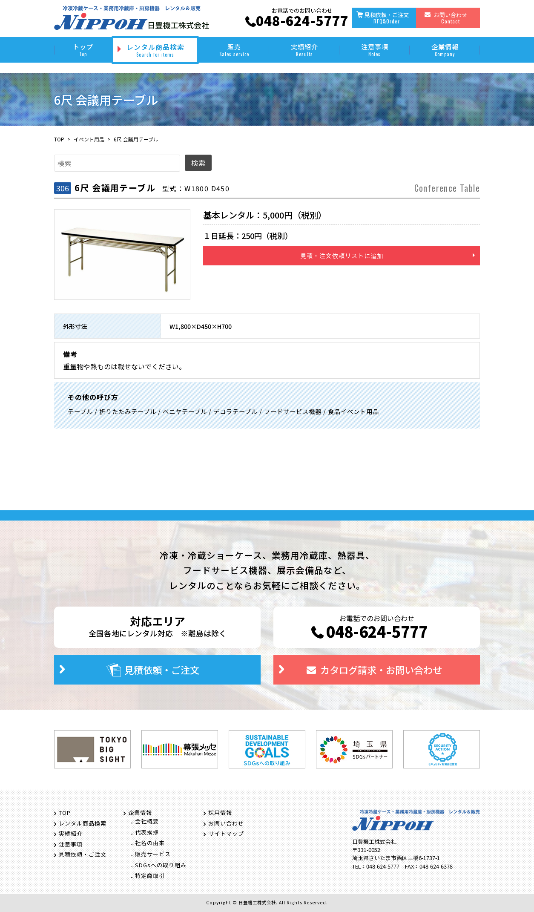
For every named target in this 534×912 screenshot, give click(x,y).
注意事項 (374, 50)
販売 (234, 50)
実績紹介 (304, 50)
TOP (59, 139)
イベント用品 (89, 139)
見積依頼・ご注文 (386, 18)
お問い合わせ (450, 18)
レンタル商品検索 (155, 50)
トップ (83, 50)
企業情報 (445, 50)
